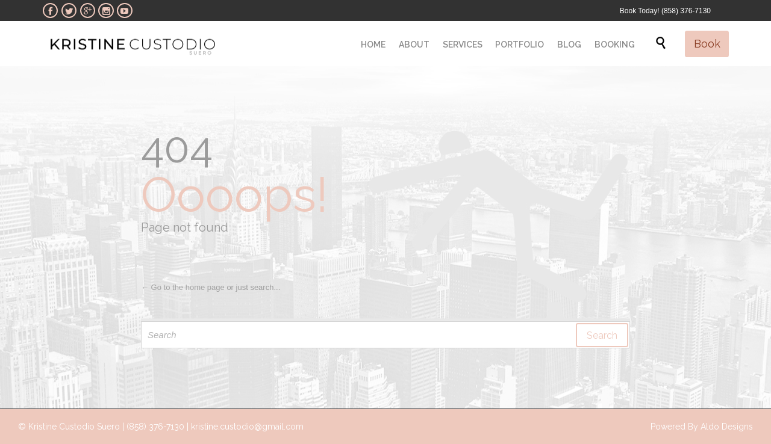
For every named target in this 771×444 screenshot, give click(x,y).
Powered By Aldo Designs (702, 426)
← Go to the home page (183, 287)
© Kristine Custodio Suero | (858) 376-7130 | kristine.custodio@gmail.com (161, 426)
